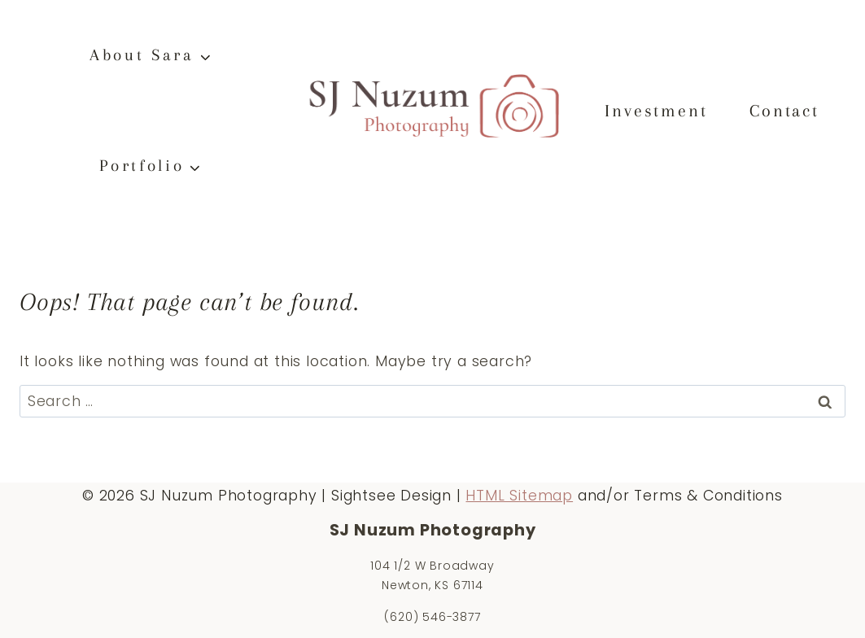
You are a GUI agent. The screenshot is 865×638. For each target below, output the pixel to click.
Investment (656, 110)
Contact (784, 110)
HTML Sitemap (519, 495)
